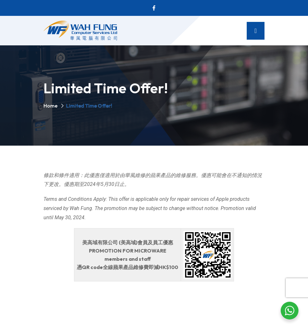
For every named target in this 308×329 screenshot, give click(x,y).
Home (50, 105)
